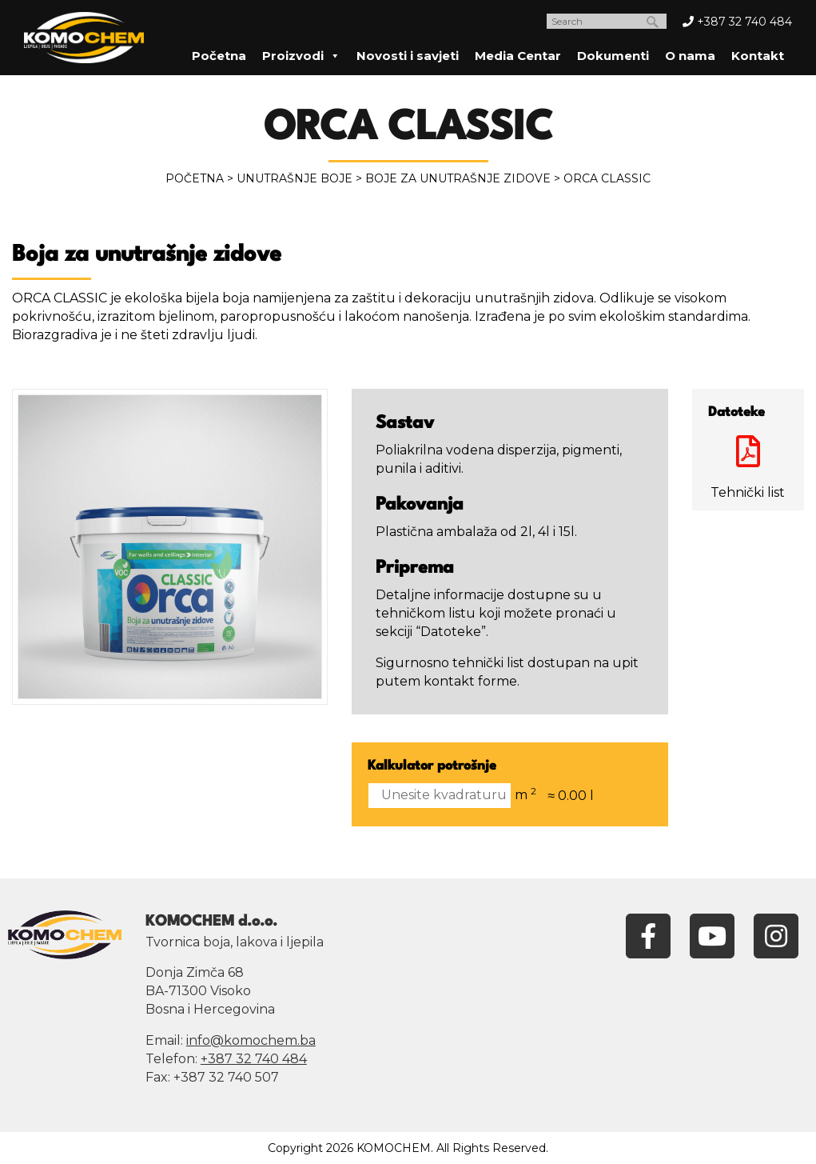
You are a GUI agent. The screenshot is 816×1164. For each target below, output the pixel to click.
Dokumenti (613, 55)
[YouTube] (712, 934)
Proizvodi (301, 55)
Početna (219, 55)
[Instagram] (776, 934)
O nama (690, 55)
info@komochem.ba (251, 1040)
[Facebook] (648, 934)
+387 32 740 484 (737, 21)
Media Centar (518, 55)
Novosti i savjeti (407, 55)
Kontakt (757, 55)
